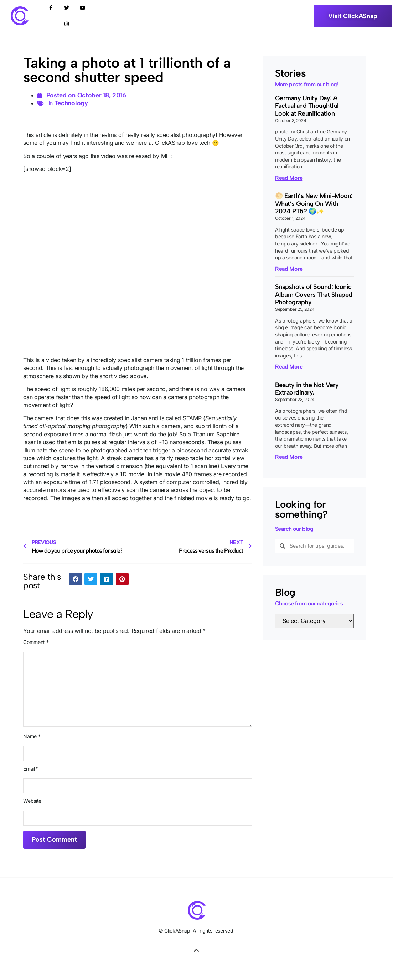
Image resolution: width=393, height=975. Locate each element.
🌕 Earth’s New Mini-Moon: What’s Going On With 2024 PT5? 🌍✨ (314, 203)
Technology (71, 103)
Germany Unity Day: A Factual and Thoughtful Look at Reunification (306, 105)
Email (30, 768)
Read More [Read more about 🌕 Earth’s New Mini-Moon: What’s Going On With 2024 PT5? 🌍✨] (288, 268)
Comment (35, 642)
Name (31, 736)
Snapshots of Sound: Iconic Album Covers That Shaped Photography (313, 294)
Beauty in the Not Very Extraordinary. (307, 389)
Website (32, 800)
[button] (75, 579)
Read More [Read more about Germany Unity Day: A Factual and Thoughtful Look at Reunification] (288, 177)
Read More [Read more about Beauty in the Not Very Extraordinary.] (288, 456)
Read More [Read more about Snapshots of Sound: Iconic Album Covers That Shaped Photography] (288, 366)
